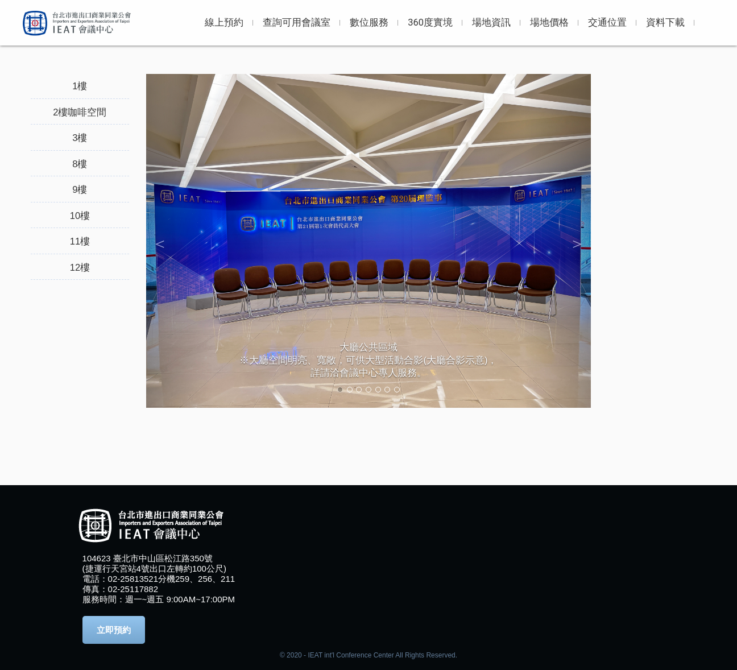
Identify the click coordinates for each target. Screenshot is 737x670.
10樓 (80, 215)
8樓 (79, 164)
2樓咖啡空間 (79, 112)
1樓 (79, 86)
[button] (179, 241)
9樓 (79, 189)
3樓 (79, 138)
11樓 (80, 241)
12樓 (80, 267)
